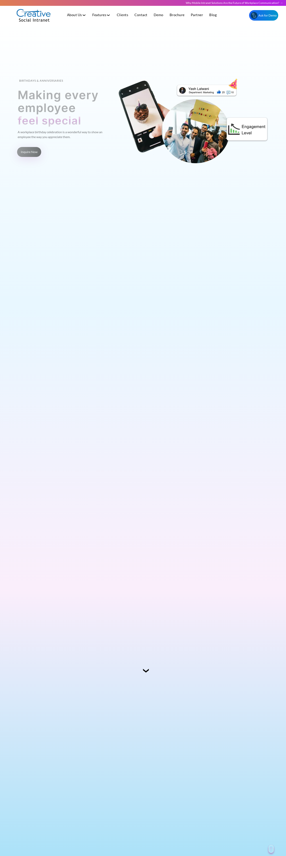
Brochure (177, 15)
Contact (140, 15)
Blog (213, 15)
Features (99, 15)
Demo (158, 15)
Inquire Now (29, 152)
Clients (122, 15)
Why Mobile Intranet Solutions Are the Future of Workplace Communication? (232, 2)
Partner (197, 15)
